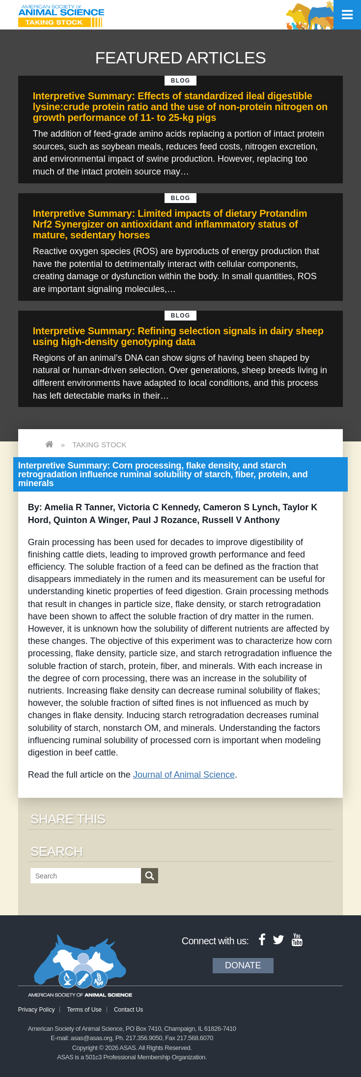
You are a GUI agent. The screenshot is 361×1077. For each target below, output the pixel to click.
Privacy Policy (36, 1009)
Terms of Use (84, 1009)
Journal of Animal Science (184, 775)
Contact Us (128, 1009)
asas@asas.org (91, 1038)
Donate (243, 965)
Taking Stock (99, 444)
